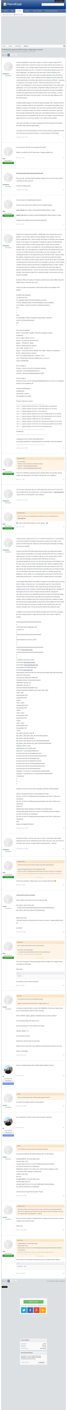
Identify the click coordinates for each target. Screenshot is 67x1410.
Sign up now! (33, 1301)
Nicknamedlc (43, 1348)
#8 (63, 526)
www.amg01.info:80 (26, 650)
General (12, 51)
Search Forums (8, 14)
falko (4, 158)
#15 (63, 1075)
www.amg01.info (59, 492)
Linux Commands (37, 10)
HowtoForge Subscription (51, 10)
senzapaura (24, 51)
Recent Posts (19, 14)
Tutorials (5, 10)
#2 (63, 157)
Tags (12, 10)
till (3, 1076)
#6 (63, 479)
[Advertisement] (33, 30)
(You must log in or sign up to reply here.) (56, 1281)
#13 (63, 985)
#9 (63, 828)
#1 (63, 137)
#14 (63, 1055)
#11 (63, 884)
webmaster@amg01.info (31, 665)
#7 (63, 499)
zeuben (5, 906)
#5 (63, 447)
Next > (14, 55)
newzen (5, 1007)
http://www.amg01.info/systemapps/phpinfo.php (29, 173)
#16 (63, 1105)
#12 (63, 931)
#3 (63, 189)
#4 (63, 224)
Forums (19, 10)
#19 (63, 1229)
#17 (63, 1127)
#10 (63, 848)
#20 (63, 1273)
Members (27, 10)
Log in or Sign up (59, 1)
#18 (63, 1195)
